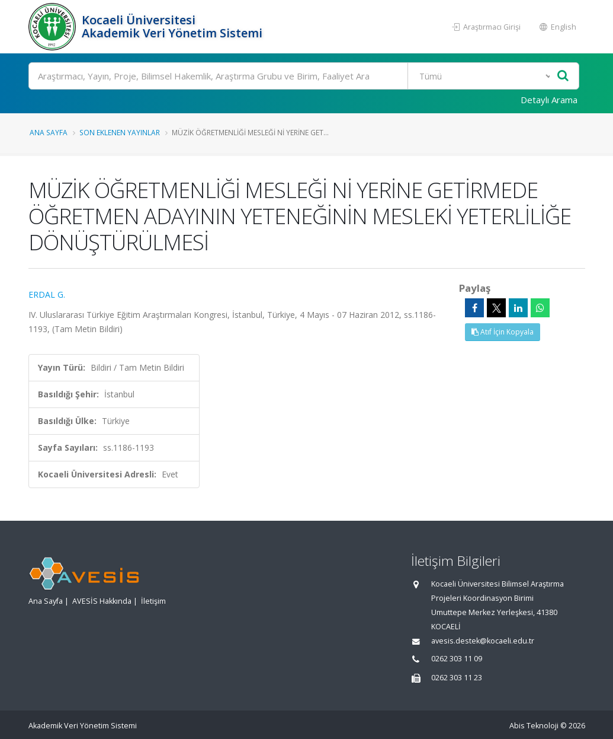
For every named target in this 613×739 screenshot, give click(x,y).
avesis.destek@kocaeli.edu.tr (482, 641)
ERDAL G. (46, 294)
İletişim (153, 601)
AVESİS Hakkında (101, 601)
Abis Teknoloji (534, 726)
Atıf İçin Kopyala (502, 332)
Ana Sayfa (49, 132)
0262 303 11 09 (456, 659)
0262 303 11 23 (456, 678)
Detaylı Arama (549, 100)
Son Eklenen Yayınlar (119, 132)
